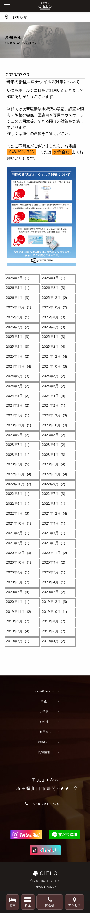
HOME (7, 19)
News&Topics (44, 691)
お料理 (44, 722)
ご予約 (44, 711)
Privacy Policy (45, 887)
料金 (44, 701)
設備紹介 (44, 742)
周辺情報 (44, 752)
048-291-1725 (21, 152)
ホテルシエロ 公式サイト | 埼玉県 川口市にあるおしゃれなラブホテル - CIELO (45, 6)
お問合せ (61, 152)
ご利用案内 (44, 732)
